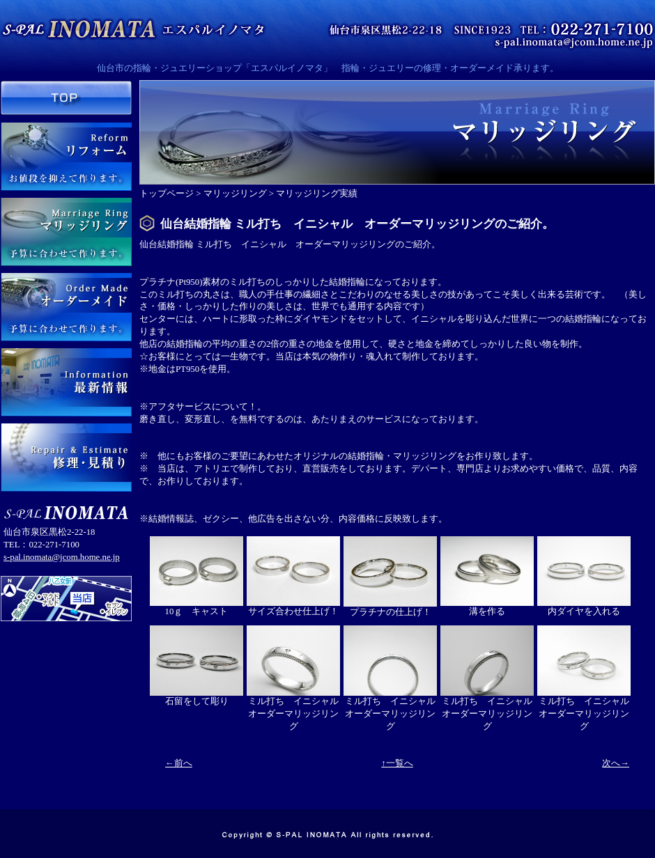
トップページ (166, 193)
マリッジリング (235, 193)
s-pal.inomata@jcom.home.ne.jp (61, 557)
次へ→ (615, 763)
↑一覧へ (397, 763)
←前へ (178, 763)
